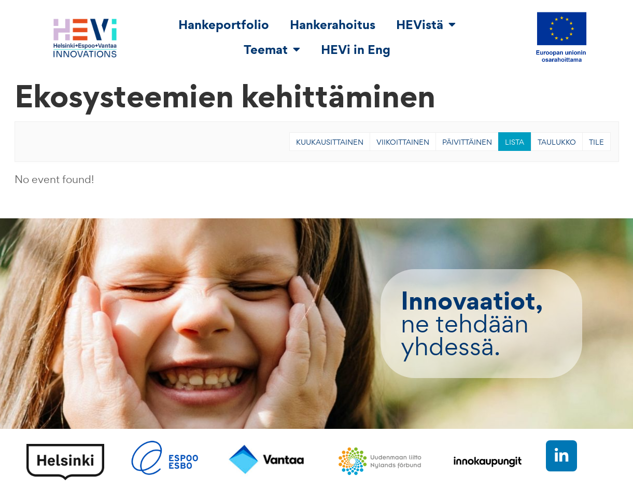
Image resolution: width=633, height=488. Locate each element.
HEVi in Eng (355, 49)
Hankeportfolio (223, 24)
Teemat (272, 49)
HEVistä (426, 24)
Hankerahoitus (332, 24)
